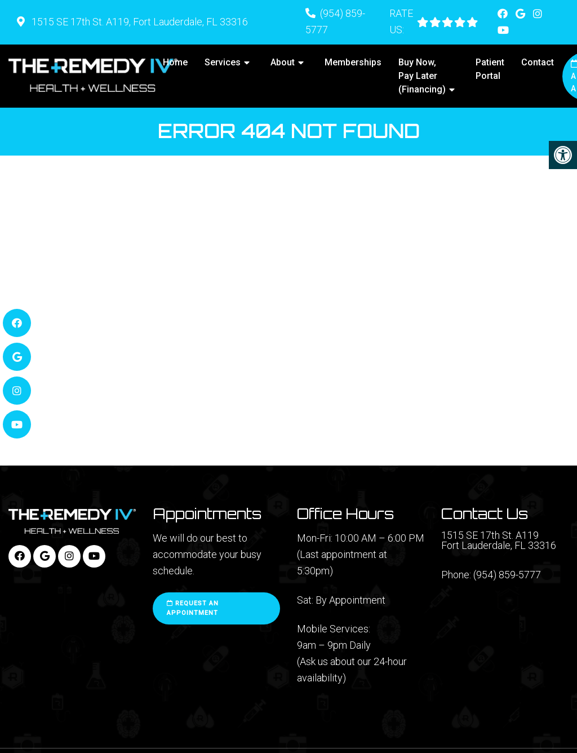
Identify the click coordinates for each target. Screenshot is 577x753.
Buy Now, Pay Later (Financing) (422, 76)
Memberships (353, 62)
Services (223, 62)
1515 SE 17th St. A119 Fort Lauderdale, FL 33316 (498, 540)
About (282, 62)
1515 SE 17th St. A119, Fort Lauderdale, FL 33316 (138, 22)
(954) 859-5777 (507, 575)
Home (175, 62)
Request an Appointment (193, 608)
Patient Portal (490, 69)
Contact (537, 62)
